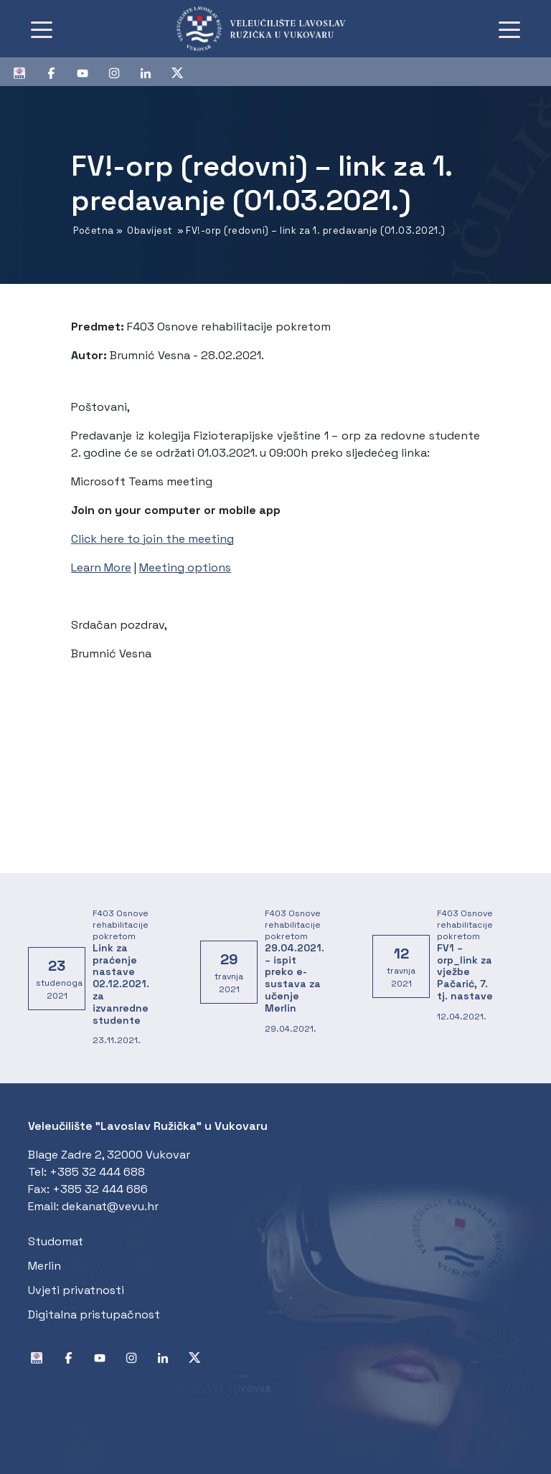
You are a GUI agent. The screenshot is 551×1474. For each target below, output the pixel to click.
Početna (93, 230)
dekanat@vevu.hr (110, 1206)
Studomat (55, 1241)
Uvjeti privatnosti (76, 1290)
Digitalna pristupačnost (94, 1314)
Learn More (101, 567)
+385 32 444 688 (97, 1171)
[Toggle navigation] (41, 28)
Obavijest (150, 230)
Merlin (44, 1265)
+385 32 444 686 (100, 1189)
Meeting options (185, 567)
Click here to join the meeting (152, 538)
